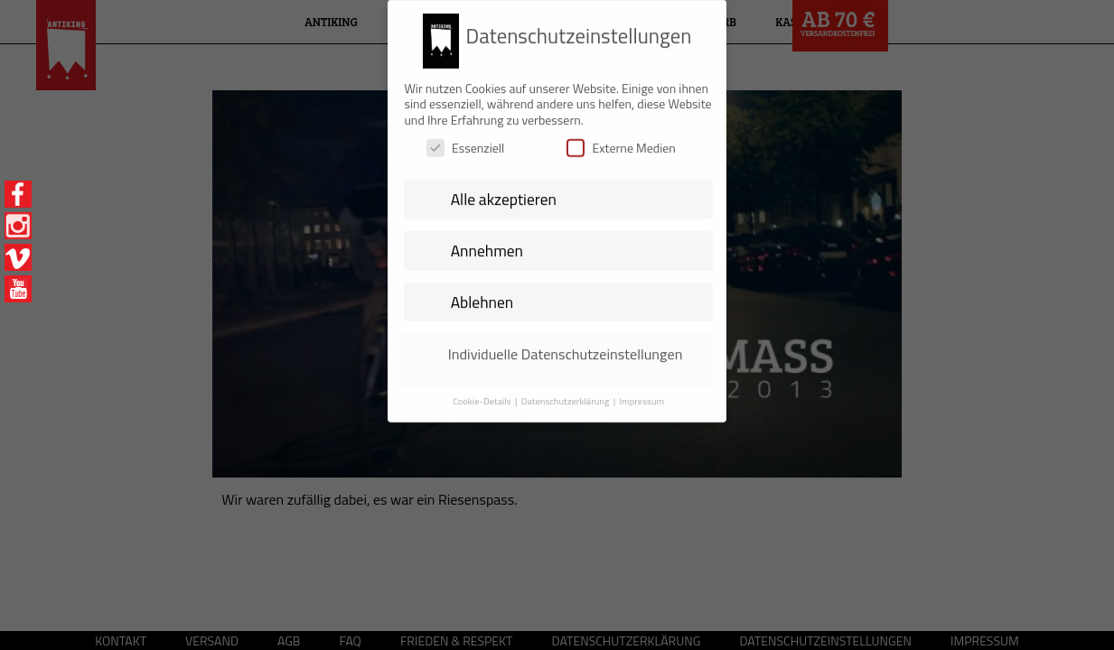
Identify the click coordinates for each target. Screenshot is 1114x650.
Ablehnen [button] (482, 295)
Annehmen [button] (487, 243)
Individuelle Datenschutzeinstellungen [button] (565, 347)
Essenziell (465, 141)
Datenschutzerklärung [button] (566, 393)
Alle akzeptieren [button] (504, 192)
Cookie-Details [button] (483, 393)
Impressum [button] (641, 393)
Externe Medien (620, 141)
